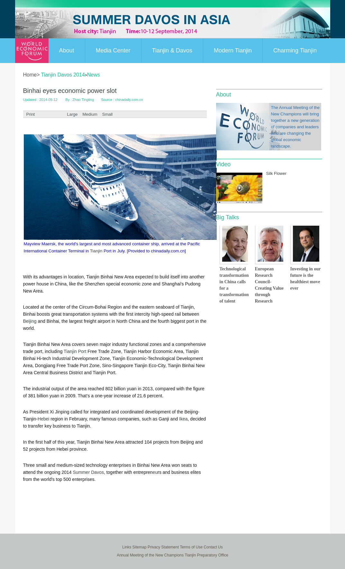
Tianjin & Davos (172, 50)
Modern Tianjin (233, 50)
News (93, 74)
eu (155, 472)
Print (30, 114)
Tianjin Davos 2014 (63, 74)
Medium (89, 114)
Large (72, 114)
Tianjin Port (75, 351)
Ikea (183, 418)
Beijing (30, 321)
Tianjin (96, 250)
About (66, 50)
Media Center (113, 50)
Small (107, 114)
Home (30, 74)
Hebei (44, 418)
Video (223, 164)
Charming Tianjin (295, 50)
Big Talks (227, 217)
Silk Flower (276, 173)
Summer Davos (88, 472)
